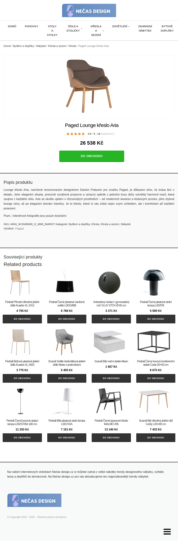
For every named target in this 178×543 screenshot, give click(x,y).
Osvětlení (119, 26)
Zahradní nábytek (145, 28)
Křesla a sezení (96, 30)
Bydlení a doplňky (23, 46)
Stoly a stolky (52, 30)
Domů (12, 26)
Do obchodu (92, 156)
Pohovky (31, 26)
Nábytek (41, 46)
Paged (19, 228)
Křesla (72, 46)
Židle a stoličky (73, 28)
